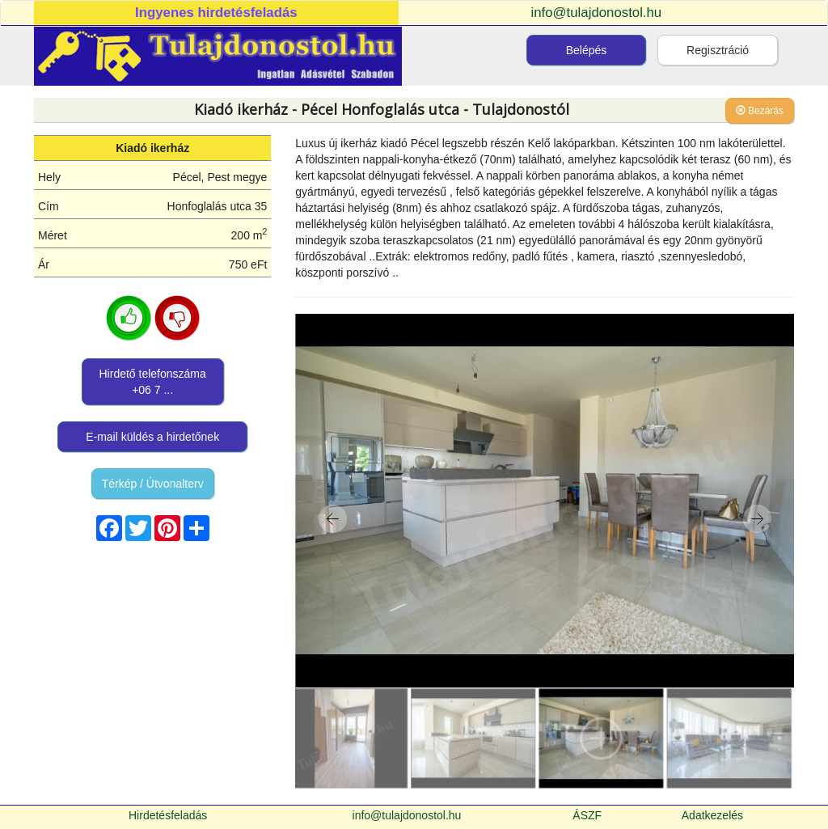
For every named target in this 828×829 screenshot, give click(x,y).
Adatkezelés (712, 815)
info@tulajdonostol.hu (596, 12)
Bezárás (760, 110)
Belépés (586, 50)
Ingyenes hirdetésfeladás (216, 12)
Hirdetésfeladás (168, 815)
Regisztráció (717, 50)
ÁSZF (587, 815)
